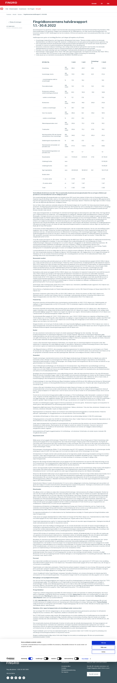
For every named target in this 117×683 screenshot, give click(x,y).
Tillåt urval (103, 668)
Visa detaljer (85, 680)
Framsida (8, 14)
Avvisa (103, 673)
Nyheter (20, 14)
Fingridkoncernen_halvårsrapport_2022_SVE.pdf (46, 650)
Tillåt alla (103, 664)
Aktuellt (14, 14)
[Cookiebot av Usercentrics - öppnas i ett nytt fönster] (10, 680)
